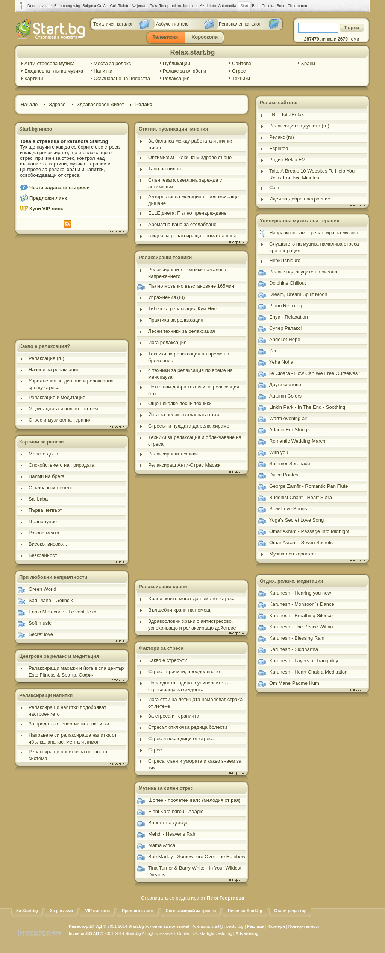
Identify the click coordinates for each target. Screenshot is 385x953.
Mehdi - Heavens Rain (172, 834)
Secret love (41, 634)
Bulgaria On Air (95, 6)
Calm (274, 187)
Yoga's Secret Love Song (296, 520)
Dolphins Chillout (287, 283)
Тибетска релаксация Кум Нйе (182, 308)
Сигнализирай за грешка (191, 910)
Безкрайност (43, 555)
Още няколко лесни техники (180, 403)
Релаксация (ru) (46, 358)
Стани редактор (290, 910)
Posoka (268, 6)
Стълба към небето (51, 487)
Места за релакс (112, 63)
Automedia (227, 6)
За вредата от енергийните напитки (69, 724)
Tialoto (123, 6)
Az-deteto (208, 6)
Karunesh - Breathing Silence (301, 615)
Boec (281, 6)
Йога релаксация (167, 342)
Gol (113, 6)
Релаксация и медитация (57, 397)
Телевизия (165, 37)
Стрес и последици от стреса (181, 738)
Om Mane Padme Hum (294, 683)
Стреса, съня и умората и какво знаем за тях (194, 764)
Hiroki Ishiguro (284, 260)
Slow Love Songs (288, 508)
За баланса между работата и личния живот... (190, 144)
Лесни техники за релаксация (181, 331)
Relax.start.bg (192, 52)
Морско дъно (43, 454)
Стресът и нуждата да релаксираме (188, 426)
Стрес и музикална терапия (60, 420)
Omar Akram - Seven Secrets (301, 542)
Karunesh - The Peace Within (301, 627)
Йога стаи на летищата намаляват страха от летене (195, 703)
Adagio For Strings (289, 429)
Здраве (57, 104)
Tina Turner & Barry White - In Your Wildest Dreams (194, 871)
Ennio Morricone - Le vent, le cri (63, 612)
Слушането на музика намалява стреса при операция (314, 247)
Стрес (239, 71)
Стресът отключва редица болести (187, 727)
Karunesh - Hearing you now (300, 593)
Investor (45, 6)
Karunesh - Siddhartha (293, 649)
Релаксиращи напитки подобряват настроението (67, 710)
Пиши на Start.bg (245, 910)
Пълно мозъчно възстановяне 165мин (191, 286)
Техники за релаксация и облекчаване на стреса (194, 440)
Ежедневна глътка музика (53, 71)
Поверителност (304, 926)
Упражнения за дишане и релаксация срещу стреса (71, 384)
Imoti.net (190, 6)
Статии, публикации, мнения (173, 129)
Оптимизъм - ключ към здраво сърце (190, 157)
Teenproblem (170, 6)
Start (244, 6)
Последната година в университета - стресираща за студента (189, 686)
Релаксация (176, 78)
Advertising (247, 933)
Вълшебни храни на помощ (179, 610)
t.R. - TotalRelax (286, 114)
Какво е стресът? (167, 660)
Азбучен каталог (173, 24)
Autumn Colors (285, 396)
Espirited (278, 148)
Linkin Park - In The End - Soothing (307, 407)
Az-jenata (139, 6)
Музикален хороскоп (292, 554)
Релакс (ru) (281, 137)
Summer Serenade (289, 463)
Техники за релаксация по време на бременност (188, 357)
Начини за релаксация (54, 369)
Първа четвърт (45, 510)
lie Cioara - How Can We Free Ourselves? (315, 373)
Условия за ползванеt (167, 926)
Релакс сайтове (278, 102)
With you (278, 452)
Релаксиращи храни (163, 586)
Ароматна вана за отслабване (182, 224)
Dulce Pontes (283, 475)
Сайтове (241, 63)
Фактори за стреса (161, 648)
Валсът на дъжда (168, 823)
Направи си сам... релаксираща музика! (314, 232)
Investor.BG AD (84, 933)
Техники (241, 78)
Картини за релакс (41, 442)
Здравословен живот (100, 104)
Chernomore (298, 6)
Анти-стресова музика (49, 63)
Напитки (103, 71)
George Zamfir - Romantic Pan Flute (308, 486)
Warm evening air (288, 418)
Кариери (276, 926)
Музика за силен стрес (166, 788)
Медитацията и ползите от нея (63, 408)
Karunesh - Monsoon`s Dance (301, 604)
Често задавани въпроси (59, 187)
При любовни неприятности (53, 577)
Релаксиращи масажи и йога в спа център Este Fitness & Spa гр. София (76, 671)
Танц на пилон (164, 168)
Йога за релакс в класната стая (183, 414)
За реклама (61, 910)
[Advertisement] (71, 288)
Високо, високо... (48, 544)
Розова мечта (44, 533)
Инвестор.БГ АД (85, 926)
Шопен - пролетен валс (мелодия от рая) (194, 800)
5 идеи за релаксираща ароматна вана (192, 235)
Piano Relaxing (285, 305)
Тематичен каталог (113, 24)
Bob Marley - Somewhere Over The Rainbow (196, 856)
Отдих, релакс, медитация (291, 581)
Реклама (255, 926)
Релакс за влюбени (184, 71)
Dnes (31, 6)
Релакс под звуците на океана (303, 272)
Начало (29, 104)
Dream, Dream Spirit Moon (298, 294)
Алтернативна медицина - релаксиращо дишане (193, 200)
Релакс (143, 104)
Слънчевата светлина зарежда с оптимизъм (185, 183)
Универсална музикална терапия (300, 220)
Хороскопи (205, 37)
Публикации (176, 63)
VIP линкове (97, 910)
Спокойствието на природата (61, 465)
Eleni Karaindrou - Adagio (175, 811)
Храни (308, 63)
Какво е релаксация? (44, 346)
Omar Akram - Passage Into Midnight (309, 531)
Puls (153, 6)
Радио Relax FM (287, 159)
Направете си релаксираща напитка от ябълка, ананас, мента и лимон (73, 738)
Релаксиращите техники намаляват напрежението (188, 273)
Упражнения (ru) (166, 297)
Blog (255, 6)
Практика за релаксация (175, 320)
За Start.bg (27, 910)
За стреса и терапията (173, 716)
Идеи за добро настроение (299, 199)
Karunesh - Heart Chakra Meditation (308, 672)
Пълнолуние (43, 521)
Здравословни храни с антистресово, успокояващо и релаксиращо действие (192, 624)
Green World (42, 589)
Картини (33, 78)
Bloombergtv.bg (67, 6)
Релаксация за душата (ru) (299, 126)
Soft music (40, 623)
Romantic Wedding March (297, 441)
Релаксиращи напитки (46, 695)
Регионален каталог (240, 24)
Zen (273, 351)
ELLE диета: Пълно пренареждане (187, 213)
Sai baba (38, 499)
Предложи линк (48, 198)
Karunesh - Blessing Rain (296, 638)
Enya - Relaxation (288, 317)
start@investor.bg (227, 926)
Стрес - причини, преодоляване (184, 671)
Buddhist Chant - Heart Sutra (300, 497)
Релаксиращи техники (165, 257)
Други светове (285, 384)
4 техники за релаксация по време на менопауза (190, 373)
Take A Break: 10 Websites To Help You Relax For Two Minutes (312, 174)
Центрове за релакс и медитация (59, 656)
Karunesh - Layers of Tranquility (303, 660)
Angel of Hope (284, 339)
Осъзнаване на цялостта (122, 78)
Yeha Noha (281, 362)
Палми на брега (47, 476)
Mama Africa (161, 845)
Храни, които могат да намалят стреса (192, 598)
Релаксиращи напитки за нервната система (68, 755)
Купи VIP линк (46, 208)
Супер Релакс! (285, 328)
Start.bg (136, 926)
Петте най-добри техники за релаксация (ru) (193, 390)
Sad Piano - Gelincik (51, 600)
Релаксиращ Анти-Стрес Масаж (184, 465)
